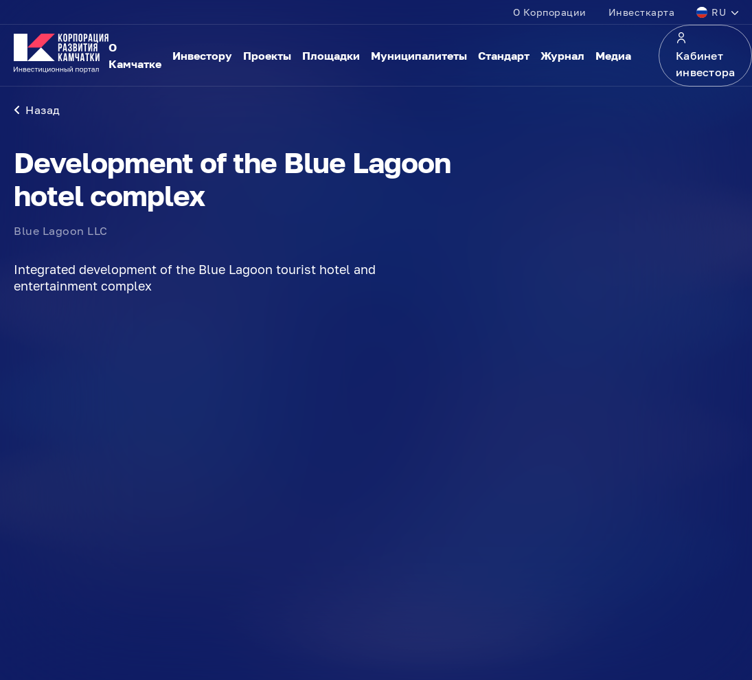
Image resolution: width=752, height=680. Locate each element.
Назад (37, 110)
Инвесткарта (641, 12)
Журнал (562, 56)
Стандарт (503, 56)
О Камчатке (135, 56)
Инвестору (202, 56)
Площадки (331, 56)
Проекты (267, 56)
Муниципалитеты (419, 56)
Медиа (613, 56)
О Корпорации (549, 12)
